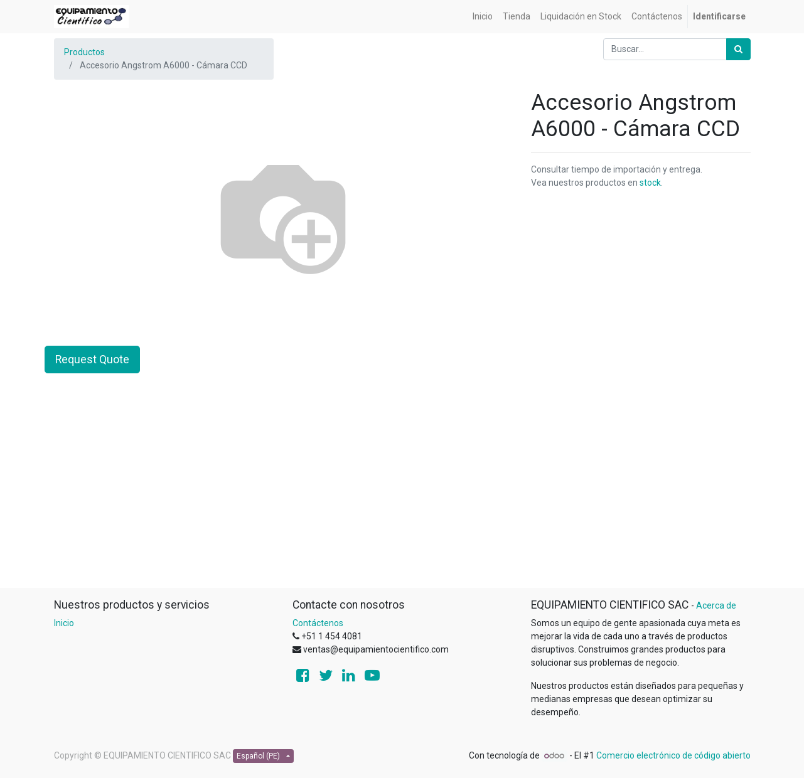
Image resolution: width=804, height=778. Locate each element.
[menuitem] (483, 16)
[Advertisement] (402, 499)
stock (650, 183)
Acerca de (716, 605)
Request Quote (92, 359)
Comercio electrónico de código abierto (673, 755)
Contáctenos (317, 623)
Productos (84, 52)
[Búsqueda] (738, 49)
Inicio (64, 623)
